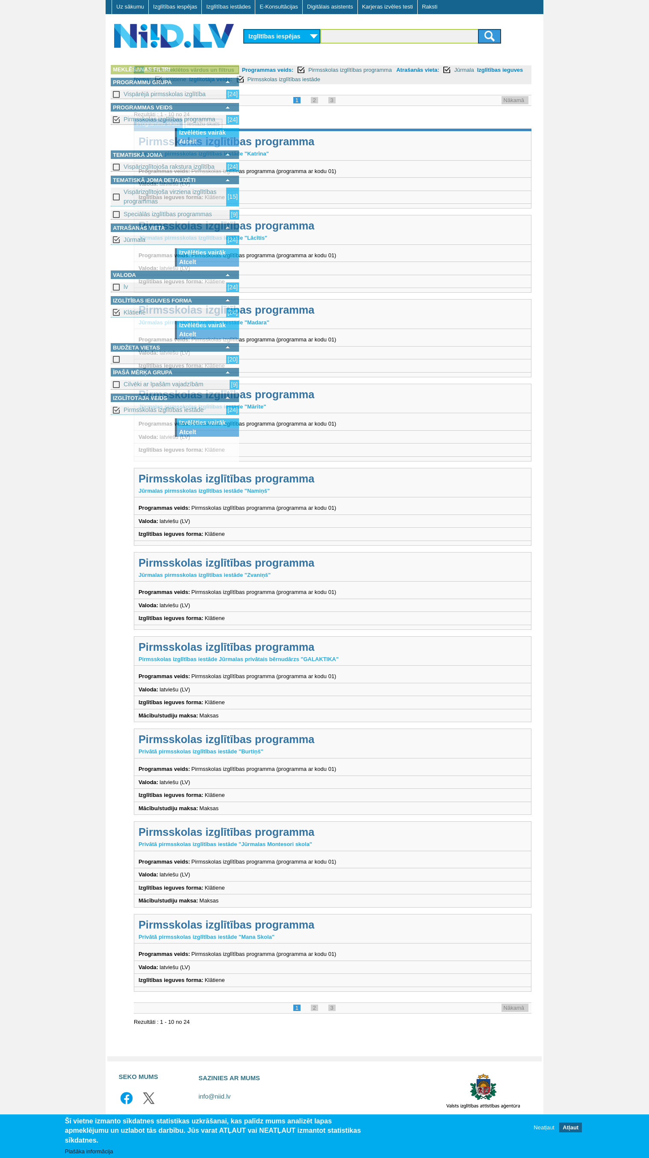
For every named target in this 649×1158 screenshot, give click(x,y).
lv (126, 286)
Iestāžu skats (315, 133)
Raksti (429, 6)
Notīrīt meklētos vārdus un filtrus (302, 70)
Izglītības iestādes (228, 6)
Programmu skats (270, 133)
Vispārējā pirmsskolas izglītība (165, 94)
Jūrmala (134, 239)
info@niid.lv (214, 1105)
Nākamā (514, 109)
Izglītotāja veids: (453, 79)
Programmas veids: (380, 70)
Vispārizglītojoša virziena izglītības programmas (170, 196)
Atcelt (187, 141)
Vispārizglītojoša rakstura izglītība (169, 166)
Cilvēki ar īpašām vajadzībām (164, 384)
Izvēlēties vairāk (202, 132)
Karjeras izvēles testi (387, 6)
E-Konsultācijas (279, 6)
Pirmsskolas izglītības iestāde (164, 409)
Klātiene (135, 312)
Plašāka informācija (89, 1151)
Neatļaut (544, 1127)
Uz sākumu (130, 6)
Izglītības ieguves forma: (362, 79)
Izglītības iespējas (175, 6)
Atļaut (570, 1127)
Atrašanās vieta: (270, 79)
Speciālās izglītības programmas (168, 214)
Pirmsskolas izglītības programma (169, 119)
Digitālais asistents (330, 6)
